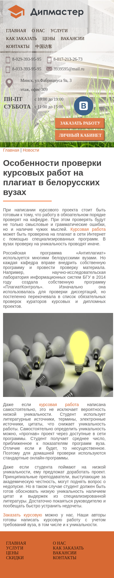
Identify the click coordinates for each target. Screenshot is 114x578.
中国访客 (43, 46)
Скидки (15, 558)
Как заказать (21, 38)
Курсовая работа (88, 229)
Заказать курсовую (22, 514)
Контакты (17, 46)
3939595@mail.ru (69, 69)
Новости (31, 150)
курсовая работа (59, 404)
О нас (38, 31)
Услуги (59, 31)
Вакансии (73, 38)
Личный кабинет (80, 135)
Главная (16, 31)
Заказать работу (80, 123)
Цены (49, 38)
